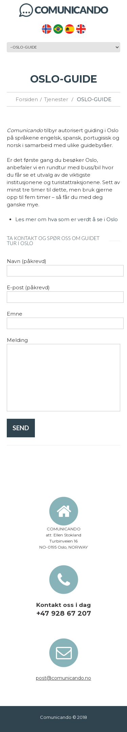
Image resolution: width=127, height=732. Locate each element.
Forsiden (27, 99)
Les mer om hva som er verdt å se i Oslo (66, 219)
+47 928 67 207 (63, 613)
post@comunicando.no (63, 678)
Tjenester (56, 99)
